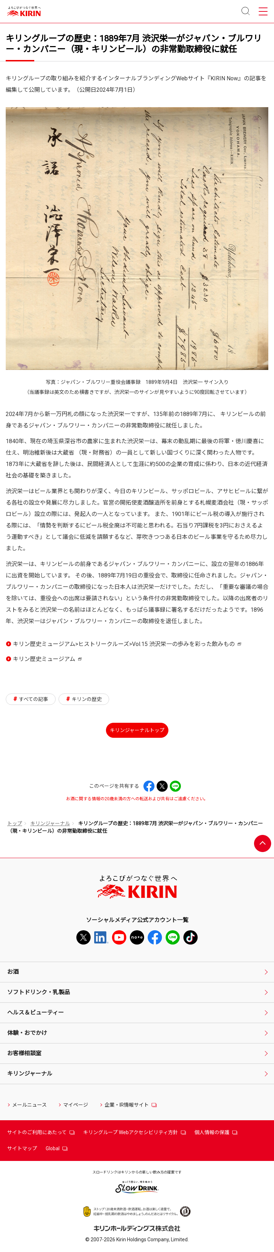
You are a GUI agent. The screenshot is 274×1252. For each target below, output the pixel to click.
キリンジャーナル (50, 823)
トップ (14, 823)
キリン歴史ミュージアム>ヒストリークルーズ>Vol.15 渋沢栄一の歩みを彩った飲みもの (127, 645)
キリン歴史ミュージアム (47, 660)
